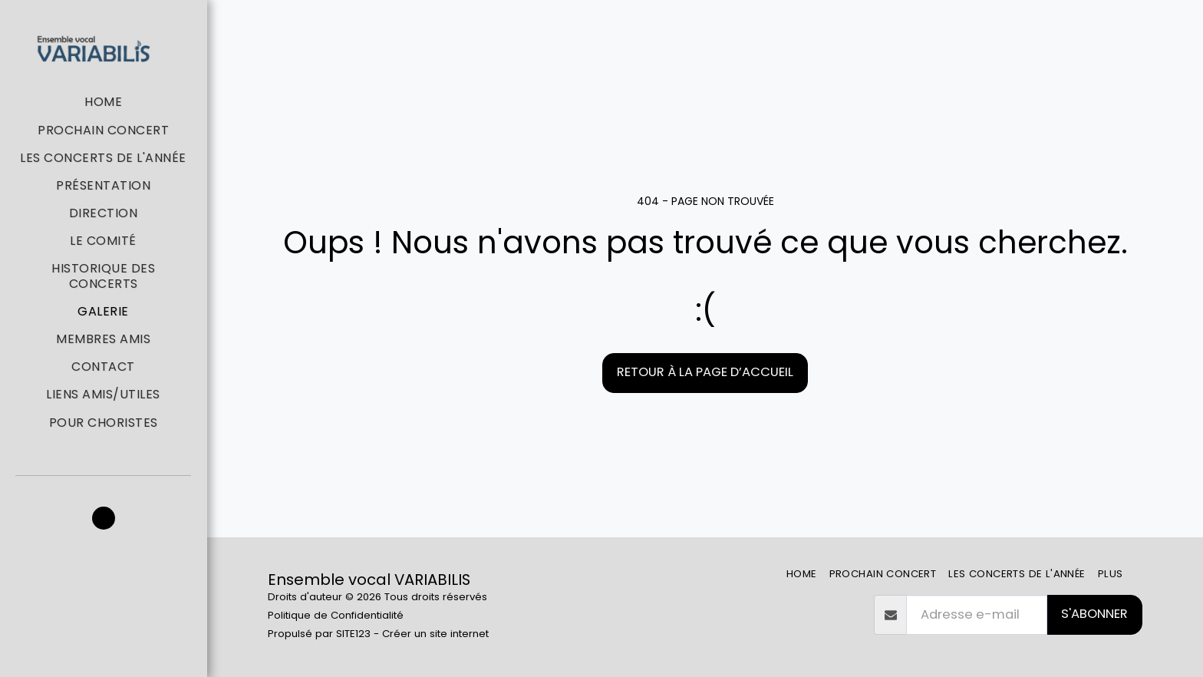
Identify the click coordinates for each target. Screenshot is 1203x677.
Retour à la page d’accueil (705, 372)
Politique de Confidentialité (336, 615)
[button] (103, 518)
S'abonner (1094, 614)
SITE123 (353, 633)
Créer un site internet (435, 633)
